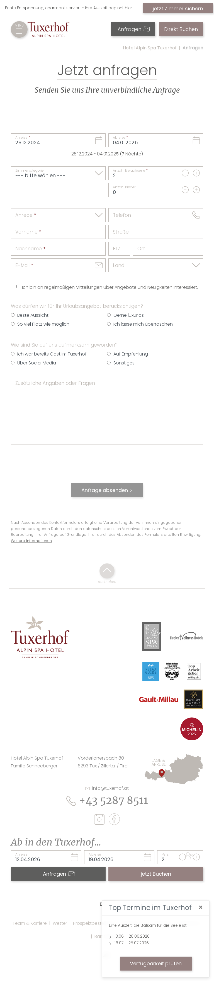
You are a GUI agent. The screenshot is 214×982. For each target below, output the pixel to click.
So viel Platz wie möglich (43, 324)
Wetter (60, 923)
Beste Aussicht (32, 315)
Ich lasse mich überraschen (143, 324)
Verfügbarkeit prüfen (156, 963)
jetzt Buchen (156, 873)
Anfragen (134, 29)
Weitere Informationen (31, 540)
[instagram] (100, 820)
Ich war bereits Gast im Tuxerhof (52, 354)
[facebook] (114, 820)
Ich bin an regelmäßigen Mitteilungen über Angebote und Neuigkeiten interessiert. (110, 287)
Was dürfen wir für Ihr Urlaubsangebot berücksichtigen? (77, 306)
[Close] (200, 907)
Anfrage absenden (104, 490)
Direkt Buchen (181, 29)
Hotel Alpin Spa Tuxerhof (150, 48)
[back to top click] (107, 570)
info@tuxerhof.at (107, 788)
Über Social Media (36, 363)
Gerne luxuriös (128, 315)
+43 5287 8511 (107, 800)
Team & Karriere (30, 923)
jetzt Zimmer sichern (178, 8)
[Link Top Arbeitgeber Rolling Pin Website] (194, 671)
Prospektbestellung (94, 923)
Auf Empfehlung (130, 354)
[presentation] (107, 467)
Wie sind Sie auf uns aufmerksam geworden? (64, 345)
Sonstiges (124, 363)
